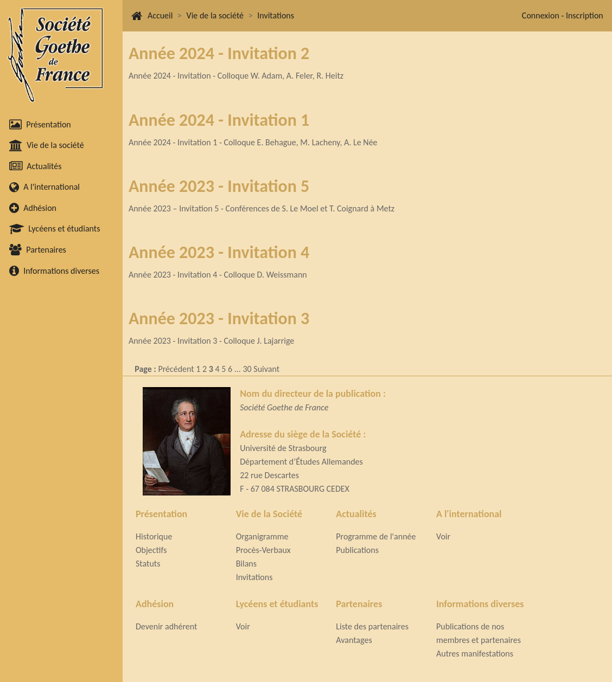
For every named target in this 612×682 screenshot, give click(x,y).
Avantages (354, 640)
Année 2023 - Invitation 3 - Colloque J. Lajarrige (211, 341)
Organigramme (262, 536)
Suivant (266, 369)
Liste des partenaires (372, 626)
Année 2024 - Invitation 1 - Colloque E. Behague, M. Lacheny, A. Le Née (253, 142)
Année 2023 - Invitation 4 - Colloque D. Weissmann (218, 274)
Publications (357, 550)
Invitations (275, 15)
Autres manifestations (474, 653)
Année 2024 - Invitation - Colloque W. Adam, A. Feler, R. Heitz (236, 75)
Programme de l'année (376, 536)
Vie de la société (215, 15)
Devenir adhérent (166, 626)
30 (247, 369)
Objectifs (151, 550)
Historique (154, 536)
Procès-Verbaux (263, 550)
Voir (443, 536)
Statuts (148, 563)
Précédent (176, 369)
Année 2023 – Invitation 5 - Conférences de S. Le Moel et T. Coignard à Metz (261, 208)
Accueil (160, 15)
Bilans (246, 563)
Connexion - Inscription (562, 15)
